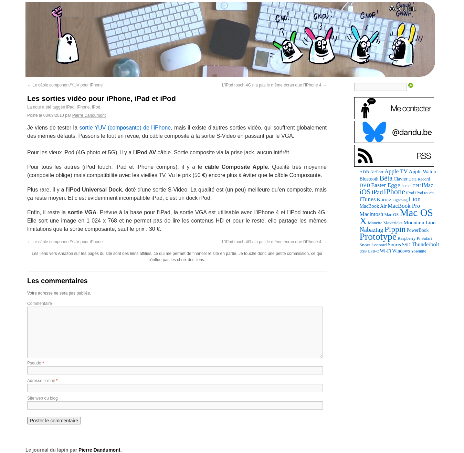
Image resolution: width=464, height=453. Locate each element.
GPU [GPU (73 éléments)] (416, 185)
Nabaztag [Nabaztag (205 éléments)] (371, 229)
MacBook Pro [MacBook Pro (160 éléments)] (404, 206)
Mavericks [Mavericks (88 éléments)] (393, 222)
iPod (96, 107)
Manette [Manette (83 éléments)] (375, 222)
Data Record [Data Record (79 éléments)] (419, 179)
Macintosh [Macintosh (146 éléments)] (371, 214)
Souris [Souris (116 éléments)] (394, 244)
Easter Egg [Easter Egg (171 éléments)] (384, 185)
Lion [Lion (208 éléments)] (415, 199)
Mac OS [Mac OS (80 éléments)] (391, 214)
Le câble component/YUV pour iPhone (65, 85)
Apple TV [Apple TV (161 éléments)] (396, 171)
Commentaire (39, 303)
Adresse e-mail (41, 380)
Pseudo (34, 363)
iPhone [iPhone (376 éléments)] (394, 191)
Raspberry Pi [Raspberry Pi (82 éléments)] (409, 238)
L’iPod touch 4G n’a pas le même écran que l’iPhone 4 (274, 85)
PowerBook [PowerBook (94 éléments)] (418, 230)
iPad (70, 107)
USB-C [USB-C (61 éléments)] (373, 251)
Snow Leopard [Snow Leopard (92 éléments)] (373, 244)
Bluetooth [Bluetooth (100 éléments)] (369, 179)
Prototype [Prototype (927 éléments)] (378, 236)
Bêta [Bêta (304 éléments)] (385, 178)
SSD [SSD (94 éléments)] (406, 244)
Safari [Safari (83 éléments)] (426, 238)
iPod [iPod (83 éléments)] (410, 193)
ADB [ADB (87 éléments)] (364, 171)
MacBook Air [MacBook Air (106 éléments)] (373, 206)
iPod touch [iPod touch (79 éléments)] (424, 193)
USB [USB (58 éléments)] (363, 251)
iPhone (83, 107)
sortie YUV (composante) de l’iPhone (125, 128)
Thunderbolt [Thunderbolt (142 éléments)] (425, 244)
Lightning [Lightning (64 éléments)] (400, 200)
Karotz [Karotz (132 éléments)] (384, 199)
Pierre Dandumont (89, 115)
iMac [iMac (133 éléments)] (427, 185)
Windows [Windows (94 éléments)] (401, 251)
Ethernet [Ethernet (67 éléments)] (404, 186)
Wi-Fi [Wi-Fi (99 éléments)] (385, 251)
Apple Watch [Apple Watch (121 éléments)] (422, 171)
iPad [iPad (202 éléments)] (377, 192)
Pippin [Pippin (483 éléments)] (394, 229)
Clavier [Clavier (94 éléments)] (400, 179)
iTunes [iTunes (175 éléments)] (368, 199)
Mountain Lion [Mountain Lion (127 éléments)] (419, 222)
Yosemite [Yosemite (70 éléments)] (418, 251)
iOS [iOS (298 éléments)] (365, 192)
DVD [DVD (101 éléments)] (365, 185)
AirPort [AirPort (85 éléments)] (376, 171)
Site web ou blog (42, 398)
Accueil (402, 8)
